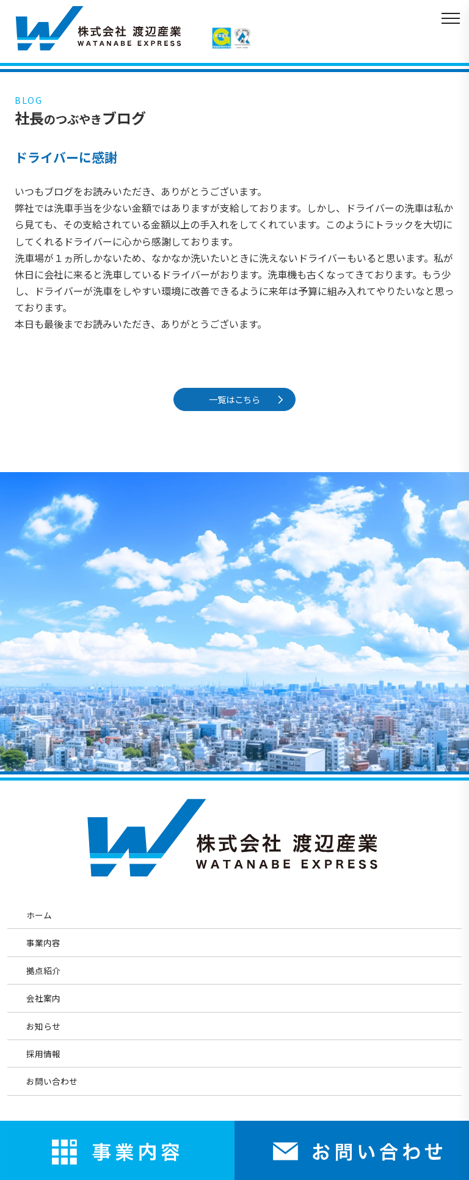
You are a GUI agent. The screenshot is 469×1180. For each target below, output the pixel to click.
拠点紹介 (43, 970)
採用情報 (43, 1053)
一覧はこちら (237, 399)
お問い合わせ (52, 1081)
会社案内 (43, 998)
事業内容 (43, 942)
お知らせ (43, 1026)
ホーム (39, 915)
